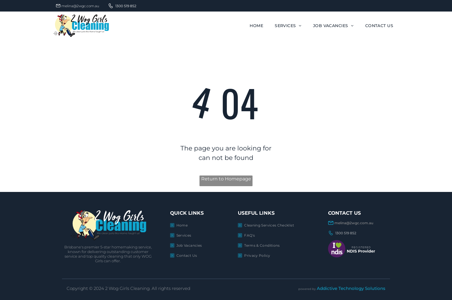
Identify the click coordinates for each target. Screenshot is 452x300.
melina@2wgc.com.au (80, 6)
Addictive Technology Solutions (351, 288)
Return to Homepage (226, 179)
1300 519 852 (125, 6)
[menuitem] (256, 25)
